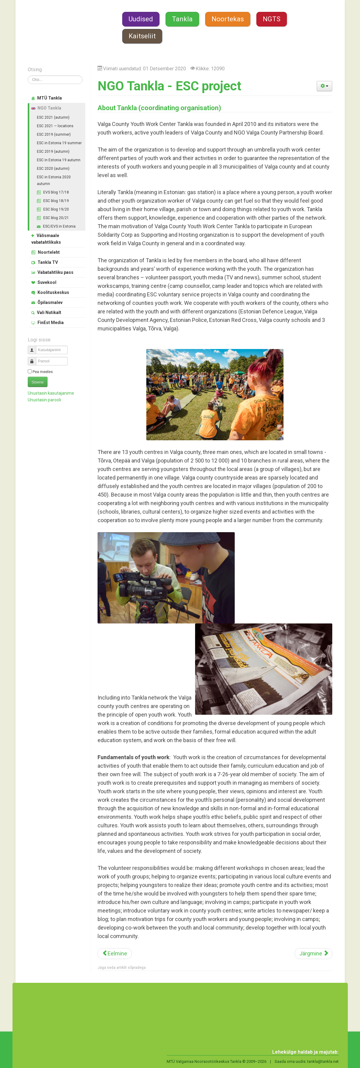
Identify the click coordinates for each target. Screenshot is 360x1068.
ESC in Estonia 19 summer (59, 143)
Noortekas (228, 19)
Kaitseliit (142, 36)
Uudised (141, 19)
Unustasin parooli (44, 399)
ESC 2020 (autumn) (53, 168)
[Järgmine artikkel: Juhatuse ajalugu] (313, 953)
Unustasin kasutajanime (51, 393)
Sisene (38, 382)
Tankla (182, 19)
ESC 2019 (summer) (54, 134)
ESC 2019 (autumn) (53, 151)
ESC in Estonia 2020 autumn (54, 180)
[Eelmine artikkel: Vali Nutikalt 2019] (115, 953)
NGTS (271, 19)
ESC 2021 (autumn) (53, 117)
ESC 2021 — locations (55, 126)
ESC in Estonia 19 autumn (58, 160)
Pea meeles (43, 371)
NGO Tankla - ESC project (169, 86)
